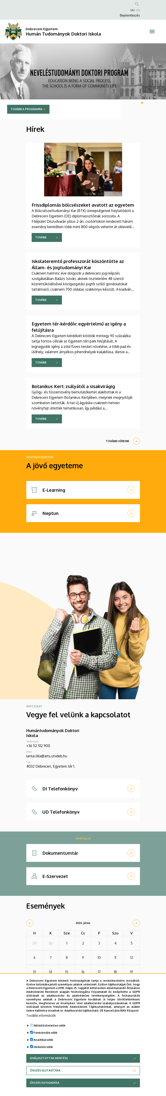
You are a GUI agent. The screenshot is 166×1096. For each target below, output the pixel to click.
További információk (41, 1024)
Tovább (40, 237)
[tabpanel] (83, 81)
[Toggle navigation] (152, 31)
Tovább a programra (26, 109)
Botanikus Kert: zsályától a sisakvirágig (73, 386)
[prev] (29, 923)
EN (138, 10)
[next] (136, 923)
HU (133, 10)
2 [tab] (146, 103)
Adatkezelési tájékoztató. (81, 1019)
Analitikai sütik (43, 1048)
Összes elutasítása (45, 1079)
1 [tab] (142, 103)
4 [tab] (154, 103)
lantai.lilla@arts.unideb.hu (46, 756)
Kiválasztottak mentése (49, 1067)
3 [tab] (150, 103)
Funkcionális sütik (45, 1041)
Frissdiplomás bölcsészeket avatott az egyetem (83, 205)
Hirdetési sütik (43, 1056)
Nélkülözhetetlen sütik (49, 1034)
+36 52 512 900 (38, 745)
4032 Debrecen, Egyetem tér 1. (50, 766)
